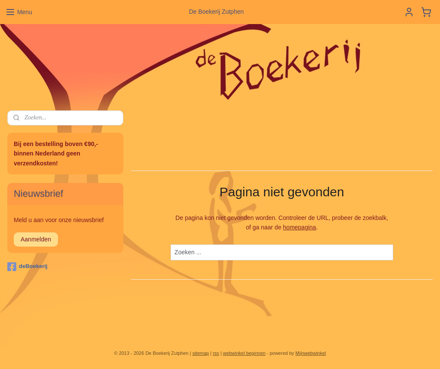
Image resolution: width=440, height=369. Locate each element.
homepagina (299, 227)
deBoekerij (27, 267)
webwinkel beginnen (244, 353)
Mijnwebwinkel (311, 353)
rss (216, 353)
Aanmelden (36, 239)
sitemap (200, 353)
